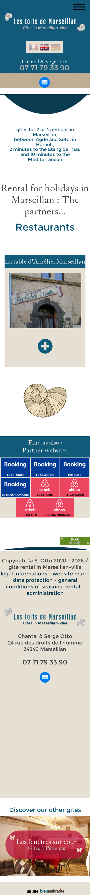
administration (45, 593)
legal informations (24, 574)
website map (69, 574)
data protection (33, 580)
